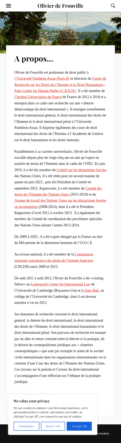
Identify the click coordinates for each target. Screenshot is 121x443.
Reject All (53, 426)
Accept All (79, 426)
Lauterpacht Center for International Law (60, 284)
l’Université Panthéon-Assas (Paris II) (42, 78)
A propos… (33, 58)
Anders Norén (98, 433)
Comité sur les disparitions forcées (82, 170)
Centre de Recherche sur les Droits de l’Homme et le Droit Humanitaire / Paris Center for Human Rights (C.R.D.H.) (60, 84)
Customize (26, 426)
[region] (52, 414)
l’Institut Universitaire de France (38, 97)
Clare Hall (91, 290)
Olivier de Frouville (60, 5)
